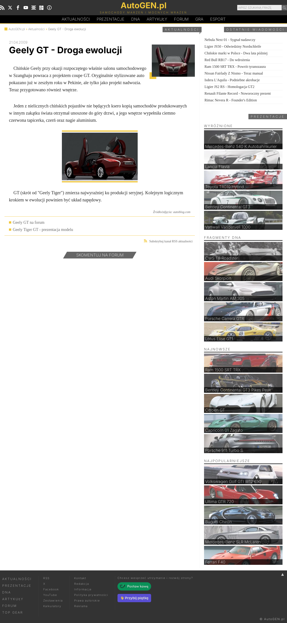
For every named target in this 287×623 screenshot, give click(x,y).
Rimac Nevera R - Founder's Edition (230, 100)
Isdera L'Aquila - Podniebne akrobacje (232, 80)
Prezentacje (110, 19)
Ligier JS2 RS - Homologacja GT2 (229, 87)
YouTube (50, 595)
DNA (6, 592)
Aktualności (76, 19)
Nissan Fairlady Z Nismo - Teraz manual (233, 73)
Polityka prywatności (91, 595)
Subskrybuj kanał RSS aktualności (168, 241)
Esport (218, 19)
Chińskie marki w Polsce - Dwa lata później (235, 53)
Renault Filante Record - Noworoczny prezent (237, 93)
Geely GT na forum (28, 222)
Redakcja (81, 583)
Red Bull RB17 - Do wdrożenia (227, 60)
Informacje (83, 589)
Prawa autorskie (87, 600)
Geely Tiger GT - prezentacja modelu (43, 229)
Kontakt (80, 578)
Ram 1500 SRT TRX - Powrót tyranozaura (235, 66)
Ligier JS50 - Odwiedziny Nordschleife (232, 46)
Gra (199, 19)
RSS (46, 578)
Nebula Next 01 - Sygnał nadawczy (229, 40)
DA (135, 19)
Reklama (81, 606)
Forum (181, 19)
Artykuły (157, 19)
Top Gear (12, 612)
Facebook (51, 589)
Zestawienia (53, 600)
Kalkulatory (52, 606)
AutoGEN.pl (17, 29)
